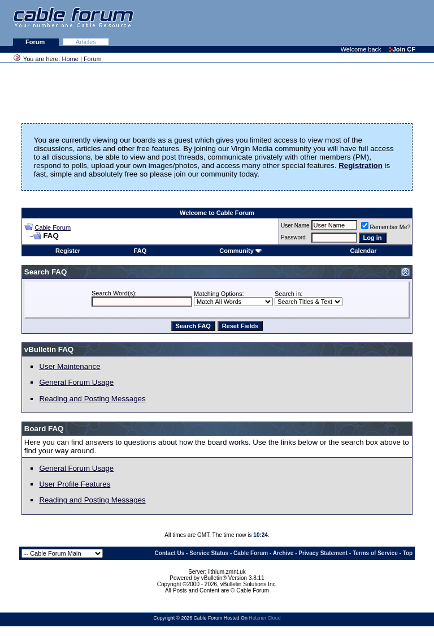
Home (70, 58)
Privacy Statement (323, 553)
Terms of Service (375, 553)
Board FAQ (44, 428)
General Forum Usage (76, 382)
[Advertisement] (296, 23)
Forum (35, 41)
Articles (86, 41)
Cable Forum (52, 227)
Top (408, 553)
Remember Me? (386, 227)
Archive (283, 553)
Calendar (363, 250)
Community (240, 250)
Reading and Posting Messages (92, 398)
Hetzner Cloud (264, 618)
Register (67, 250)
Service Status (208, 553)
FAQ (140, 250)
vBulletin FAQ (48, 349)
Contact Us (170, 553)
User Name (295, 225)
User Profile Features (74, 484)
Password (293, 237)
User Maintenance (69, 366)
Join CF (402, 49)
